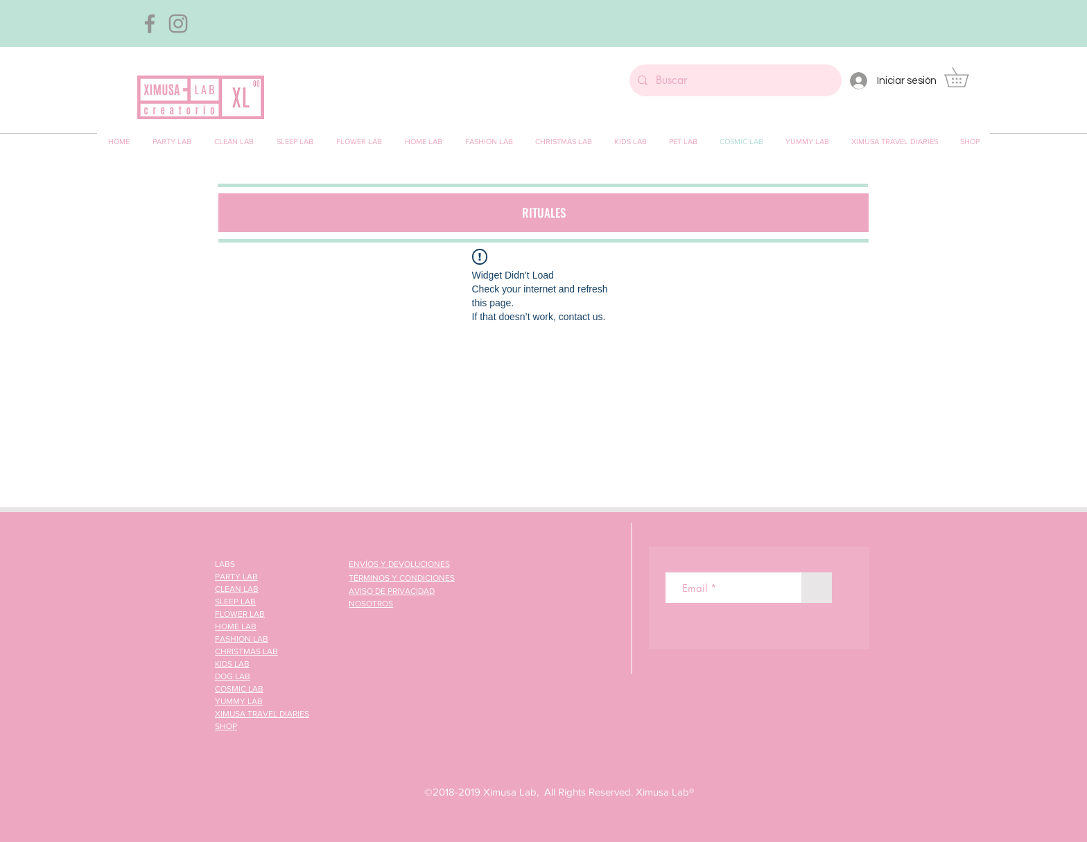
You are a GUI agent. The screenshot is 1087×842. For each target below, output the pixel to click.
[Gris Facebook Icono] (149, 23)
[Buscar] (734, 80)
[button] (966, 77)
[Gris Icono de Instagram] (178, 23)
